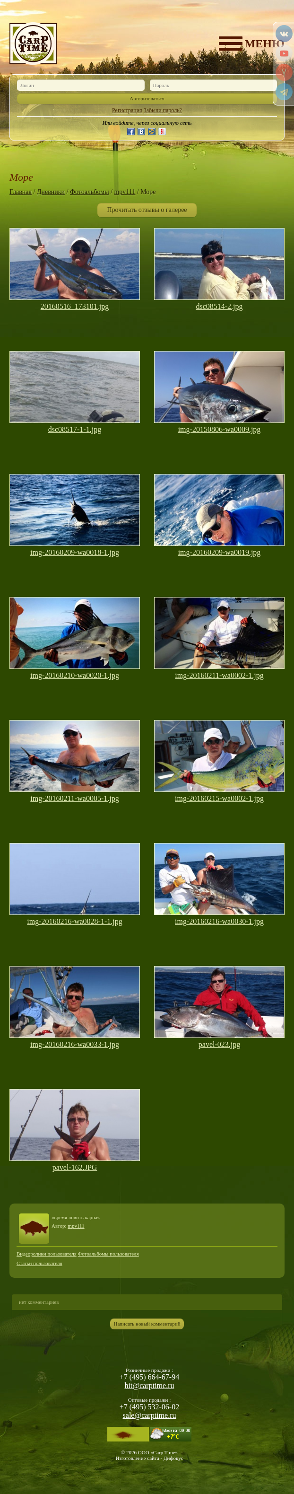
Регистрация (127, 110)
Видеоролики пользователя (47, 1254)
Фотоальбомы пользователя (108, 1254)
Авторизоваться (147, 98)
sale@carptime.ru (149, 1415)
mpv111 (124, 191)
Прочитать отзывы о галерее (147, 209)
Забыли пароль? (163, 110)
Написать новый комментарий (146, 1324)
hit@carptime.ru (149, 1385)
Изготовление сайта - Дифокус (149, 1458)
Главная (20, 191)
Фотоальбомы (89, 191)
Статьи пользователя (39, 1263)
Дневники (51, 191)
